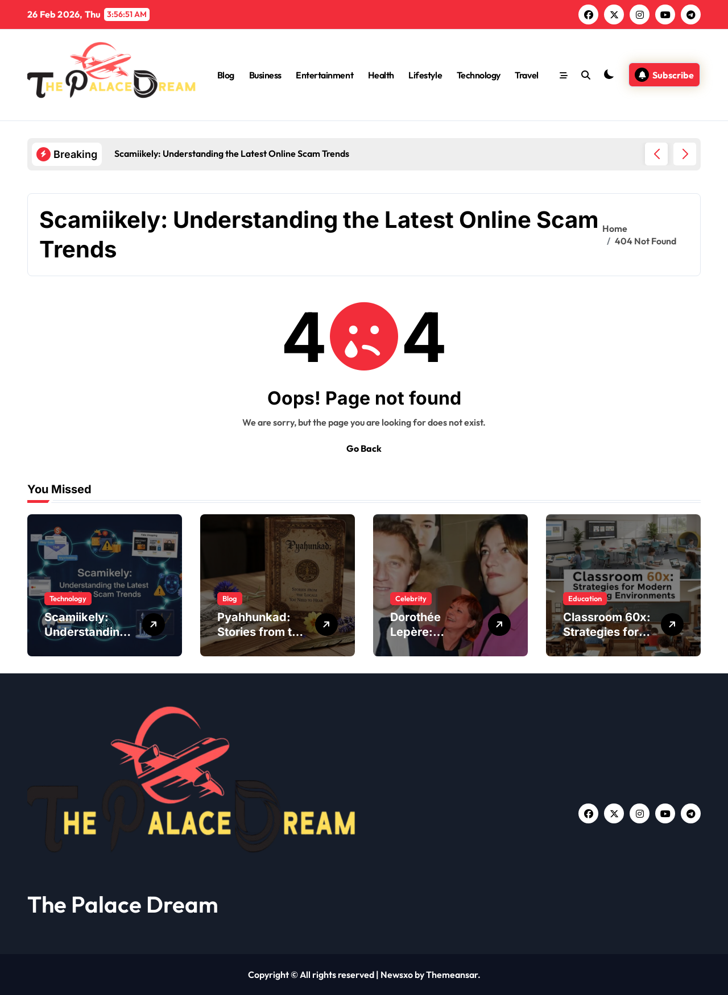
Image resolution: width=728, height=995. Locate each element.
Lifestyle (425, 75)
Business (265, 75)
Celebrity (411, 598)
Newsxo (396, 974)
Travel (526, 75)
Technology (478, 75)
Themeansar (452, 974)
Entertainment (324, 75)
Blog (225, 75)
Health (381, 75)
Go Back (364, 448)
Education (585, 598)
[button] (684, 154)
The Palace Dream (122, 904)
